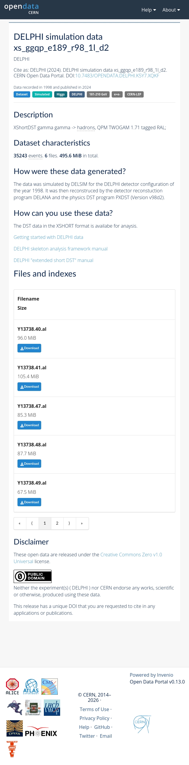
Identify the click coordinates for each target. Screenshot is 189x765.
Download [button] (29, 348)
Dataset (22, 94)
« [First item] (19, 523)
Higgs (61, 94)
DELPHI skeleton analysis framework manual (61, 248)
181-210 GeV (98, 94)
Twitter (87, 736)
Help (84, 727)
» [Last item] (82, 523)
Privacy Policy (95, 718)
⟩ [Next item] (69, 523)
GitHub (102, 727)
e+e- (117, 94)
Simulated (42, 94)
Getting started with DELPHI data (48, 237)
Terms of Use (94, 709)
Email (106, 736)
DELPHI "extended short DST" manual (53, 260)
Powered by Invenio (151, 675)
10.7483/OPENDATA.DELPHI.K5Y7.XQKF (117, 75)
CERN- (134, 94)
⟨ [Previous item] (32, 523)
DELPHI (77, 94)
